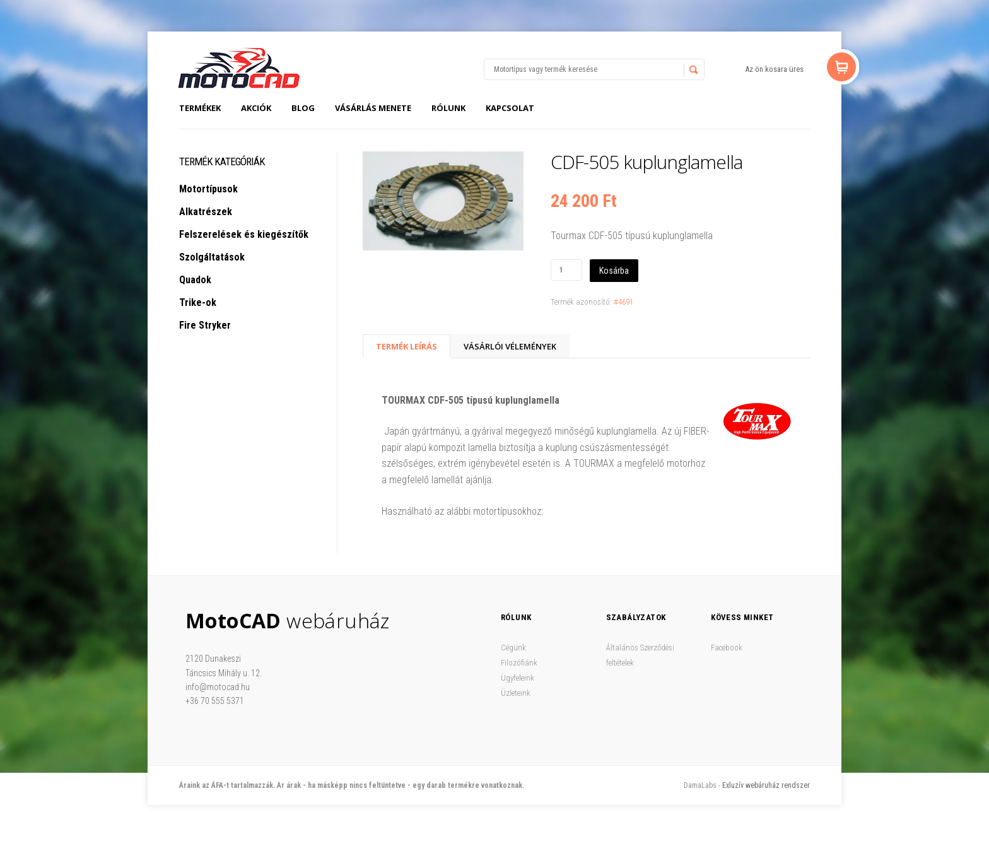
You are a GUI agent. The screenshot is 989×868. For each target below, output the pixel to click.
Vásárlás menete (373, 108)
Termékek (200, 108)
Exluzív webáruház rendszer (766, 785)
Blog (303, 108)
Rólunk (448, 108)
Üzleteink (515, 693)
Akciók (256, 108)
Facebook (726, 647)
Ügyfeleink (517, 678)
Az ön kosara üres (774, 69)
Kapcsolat (510, 108)
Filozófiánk (519, 662)
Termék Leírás (406, 346)
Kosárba (614, 271)
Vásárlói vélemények (510, 346)
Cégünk (513, 647)
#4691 (623, 302)
